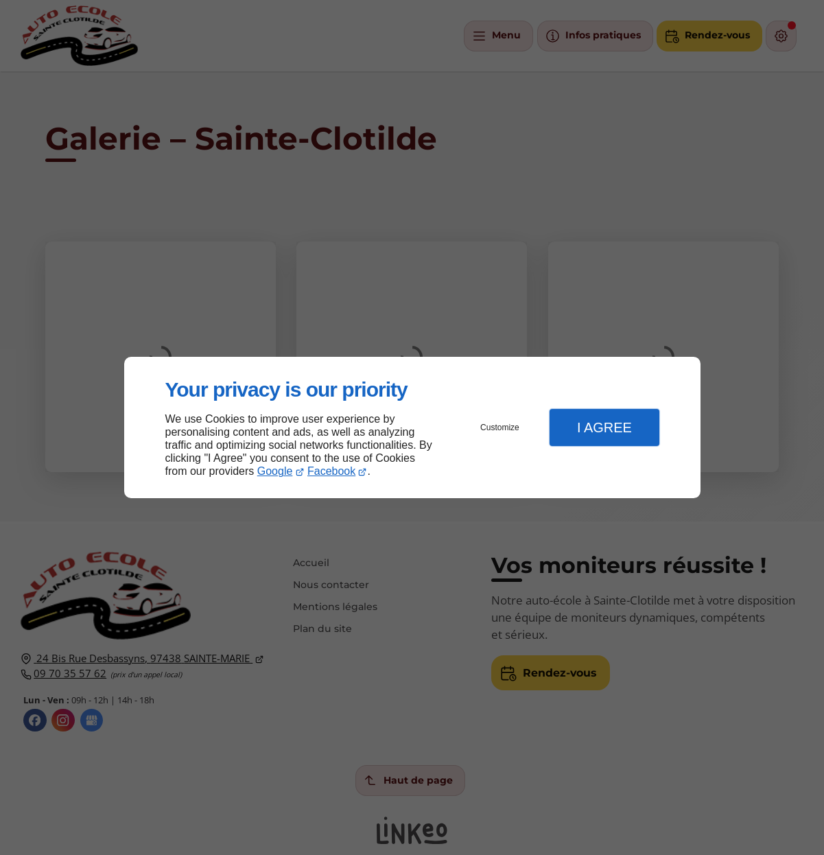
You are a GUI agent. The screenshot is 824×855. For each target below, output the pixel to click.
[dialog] (412, 428)
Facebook (331, 471)
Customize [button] (499, 427)
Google (275, 471)
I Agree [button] (604, 427)
